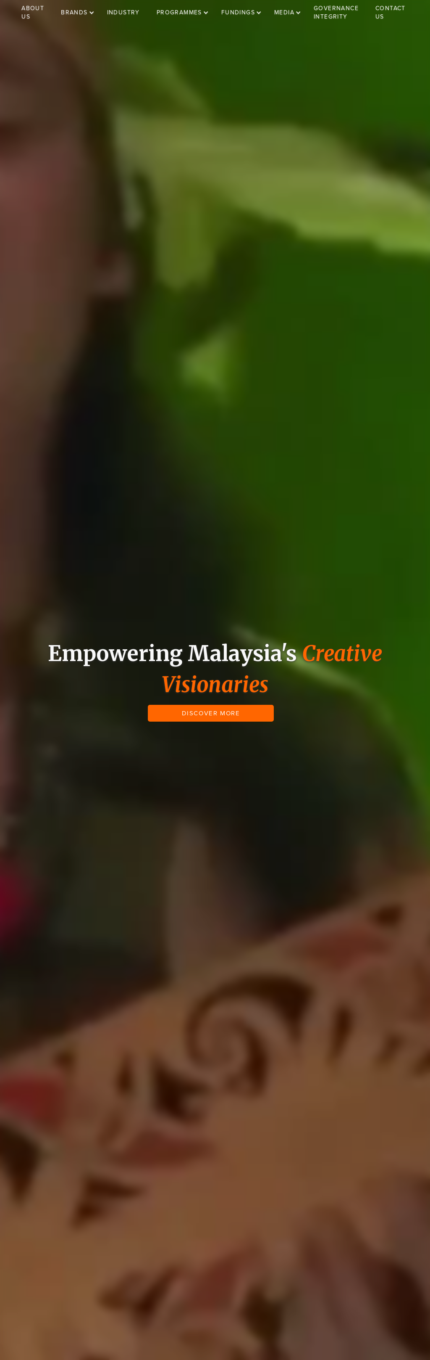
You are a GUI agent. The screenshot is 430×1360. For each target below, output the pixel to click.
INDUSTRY (123, 12)
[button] (81, 12)
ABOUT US (32, 12)
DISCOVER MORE (211, 713)
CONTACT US (390, 12)
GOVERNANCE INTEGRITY (336, 12)
